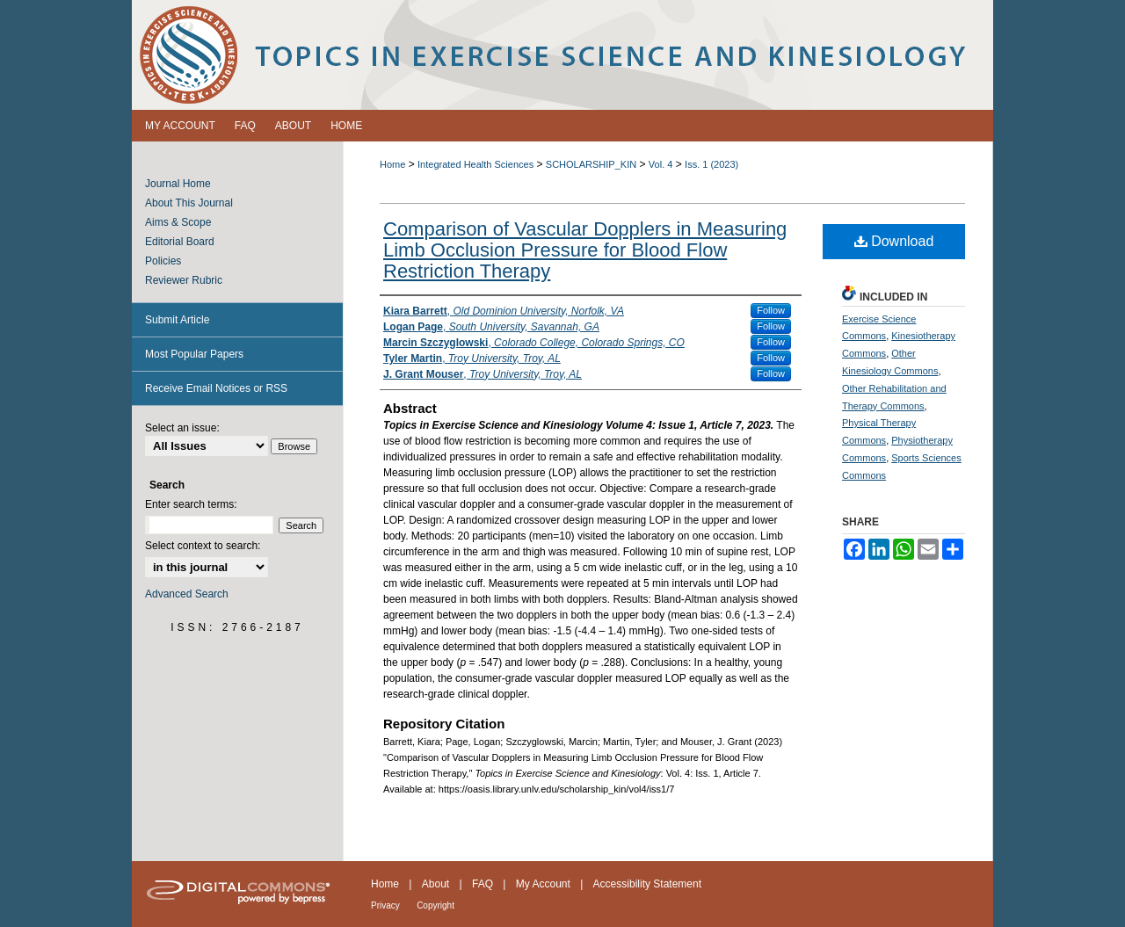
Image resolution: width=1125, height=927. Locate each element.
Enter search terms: (191, 504)
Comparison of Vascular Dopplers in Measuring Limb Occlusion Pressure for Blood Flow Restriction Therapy (585, 250)
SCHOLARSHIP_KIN (591, 164)
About (435, 884)
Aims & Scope (178, 222)
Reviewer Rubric (183, 280)
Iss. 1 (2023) (711, 164)
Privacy (385, 905)
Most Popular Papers (194, 354)
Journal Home (178, 183)
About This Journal (189, 203)
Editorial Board (179, 241)
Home (392, 164)
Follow (771, 310)
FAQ (482, 884)
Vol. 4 (661, 164)
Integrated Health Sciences (475, 164)
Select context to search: (202, 546)
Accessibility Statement (647, 884)
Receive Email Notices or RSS (216, 388)
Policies (163, 261)
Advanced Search (187, 594)
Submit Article (177, 320)
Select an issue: (182, 428)
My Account (543, 884)
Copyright (435, 905)
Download (894, 241)
